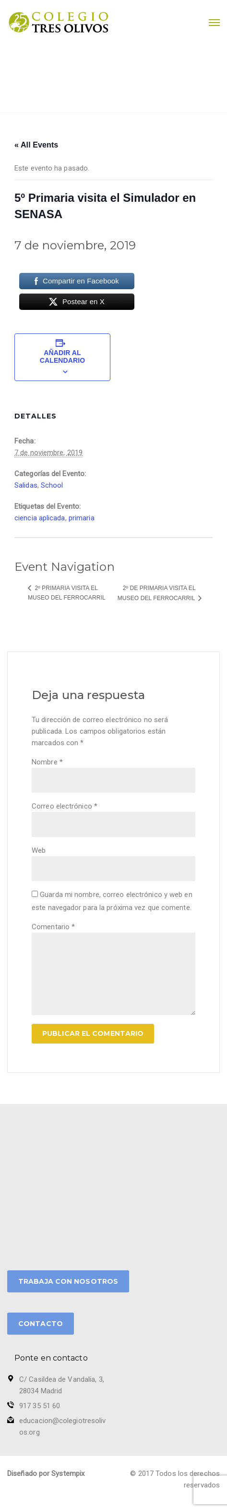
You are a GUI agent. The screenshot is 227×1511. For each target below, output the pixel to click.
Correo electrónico (64, 806)
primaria (82, 518)
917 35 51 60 (39, 1405)
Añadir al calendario (62, 356)
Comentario (53, 926)
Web (39, 850)
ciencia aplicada (39, 518)
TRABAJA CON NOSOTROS (68, 1281)
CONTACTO (40, 1323)
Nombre (47, 762)
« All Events (36, 145)
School (52, 485)
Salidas (25, 485)
